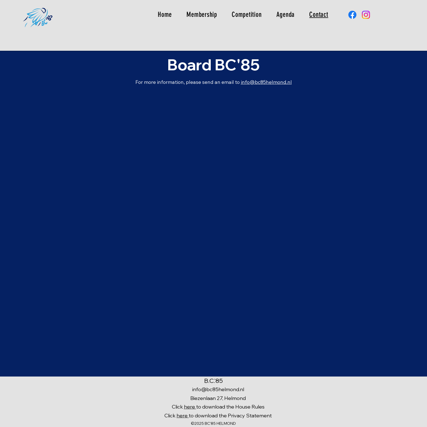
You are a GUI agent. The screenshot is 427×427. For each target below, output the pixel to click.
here (190, 407)
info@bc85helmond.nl (266, 82)
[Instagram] (366, 14)
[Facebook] (352, 14)
